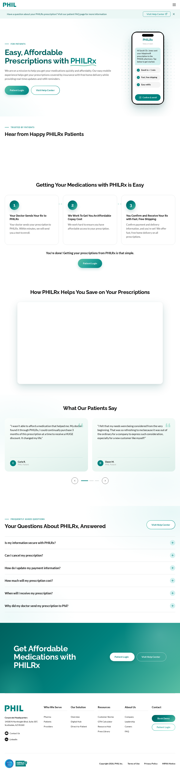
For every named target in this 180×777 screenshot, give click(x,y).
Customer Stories (106, 717)
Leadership (130, 721)
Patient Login (17, 90)
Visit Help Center (45, 90)
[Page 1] (84, 480)
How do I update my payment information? (90, 568)
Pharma (47, 717)
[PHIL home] (9, 5)
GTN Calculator (105, 721)
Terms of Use (133, 763)
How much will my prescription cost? (90, 580)
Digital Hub (76, 721)
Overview (75, 717)
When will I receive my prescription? (90, 593)
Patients (47, 721)
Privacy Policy (150, 763)
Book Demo (163, 718)
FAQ (127, 731)
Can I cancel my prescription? (90, 555)
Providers (48, 726)
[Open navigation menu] (174, 4)
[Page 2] (91, 480)
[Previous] (74, 480)
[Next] (106, 480)
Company (129, 717)
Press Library (104, 731)
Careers (128, 726)
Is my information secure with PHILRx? (90, 542)
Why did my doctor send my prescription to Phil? (90, 605)
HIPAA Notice (168, 763)
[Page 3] (97, 480)
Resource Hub (104, 726)
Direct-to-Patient (79, 726)
